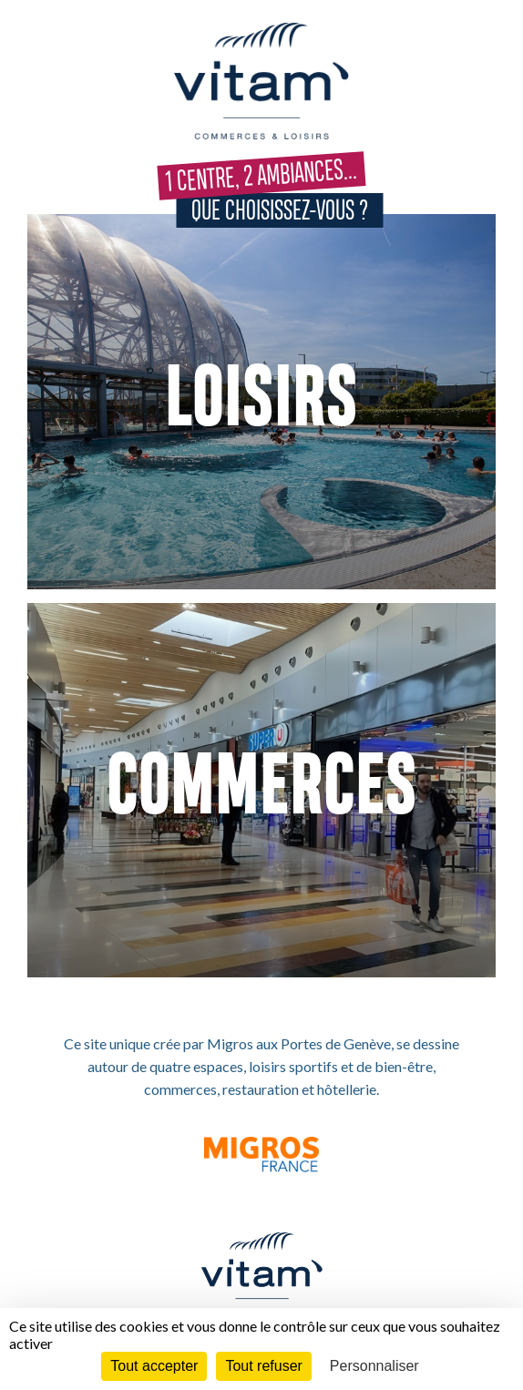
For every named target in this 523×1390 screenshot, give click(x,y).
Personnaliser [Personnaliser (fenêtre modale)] (374, 1366)
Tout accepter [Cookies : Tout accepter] (154, 1366)
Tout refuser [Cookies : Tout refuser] (263, 1366)
